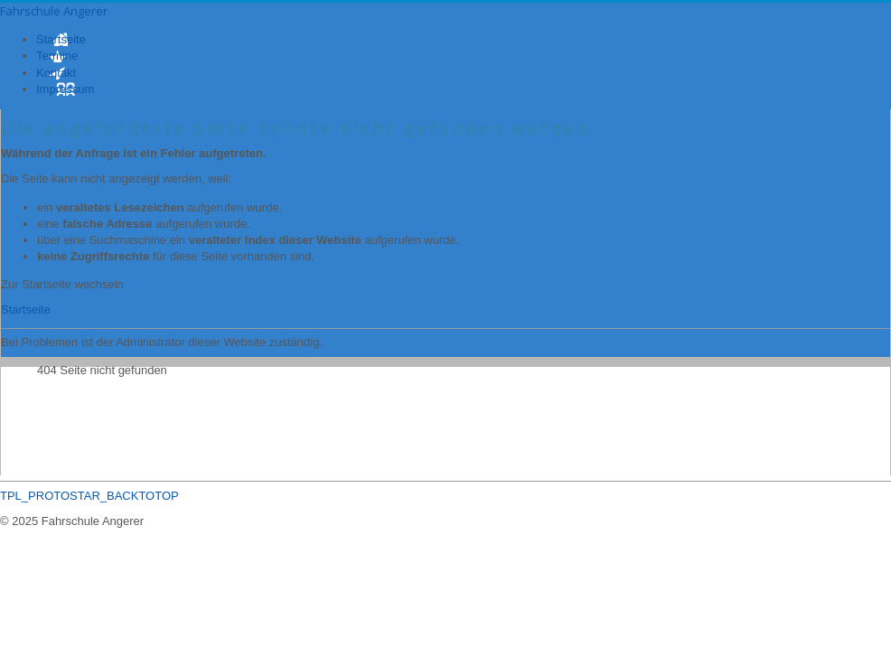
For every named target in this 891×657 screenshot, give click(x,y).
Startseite (61, 39)
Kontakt (56, 73)
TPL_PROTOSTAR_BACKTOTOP (89, 495)
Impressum (65, 89)
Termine (57, 55)
